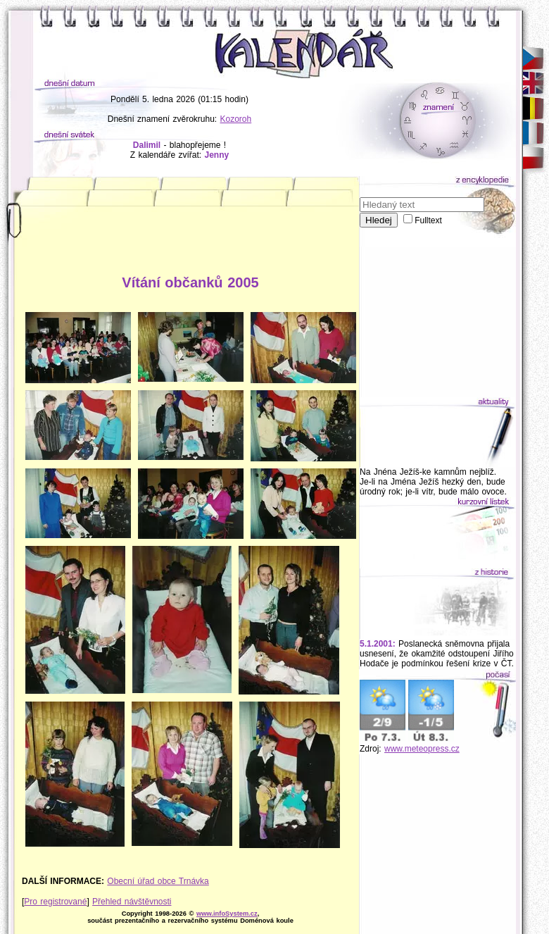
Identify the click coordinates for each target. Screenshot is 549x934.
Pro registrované (55, 902)
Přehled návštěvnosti (131, 902)
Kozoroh (236, 119)
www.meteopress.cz (422, 749)
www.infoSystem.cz (227, 913)
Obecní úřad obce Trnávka (157, 881)
